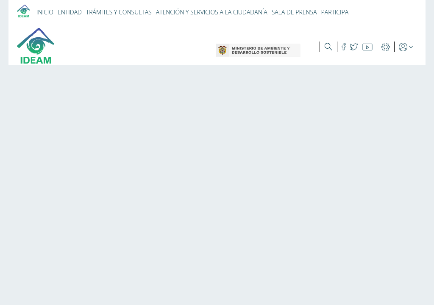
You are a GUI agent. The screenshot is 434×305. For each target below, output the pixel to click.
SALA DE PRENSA (294, 12)
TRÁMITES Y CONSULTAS (119, 12)
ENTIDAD (70, 12)
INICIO (44, 12)
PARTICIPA (335, 12)
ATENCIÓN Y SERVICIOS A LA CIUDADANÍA (211, 12)
